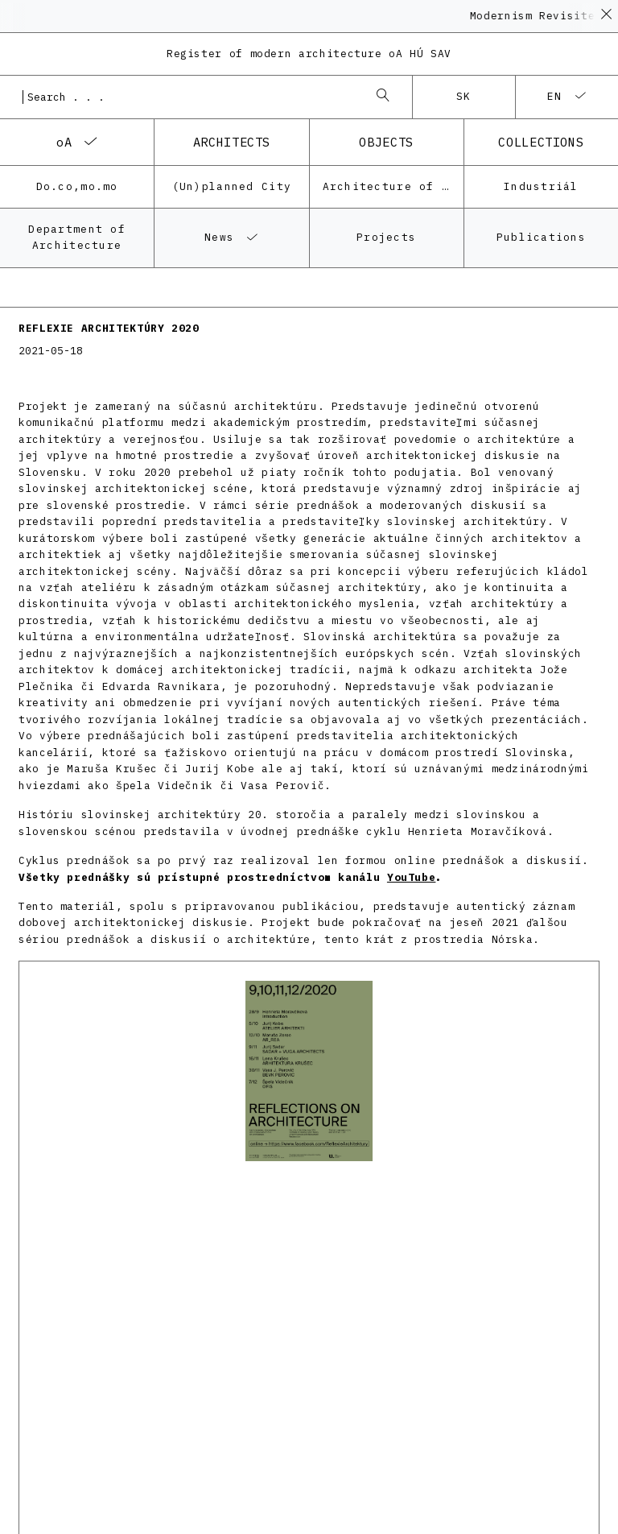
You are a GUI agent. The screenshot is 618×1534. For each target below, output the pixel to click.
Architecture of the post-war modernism (393, 186)
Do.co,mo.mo (77, 186)
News (219, 237)
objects (386, 142)
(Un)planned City (231, 186)
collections (540, 142)
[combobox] (190, 96)
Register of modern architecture (309, 53)
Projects (386, 237)
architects (231, 142)
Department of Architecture (77, 237)
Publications (541, 237)
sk (464, 96)
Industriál (541, 186)
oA (64, 142)
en (554, 96)
